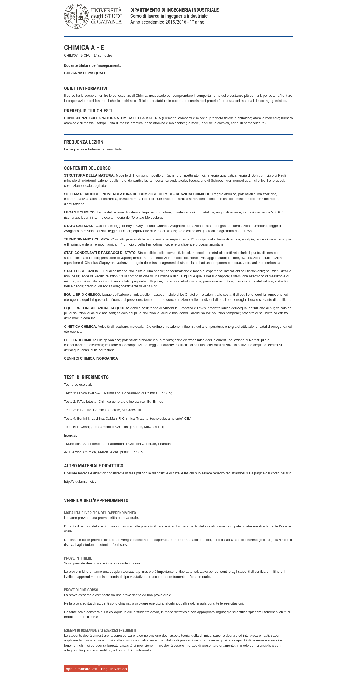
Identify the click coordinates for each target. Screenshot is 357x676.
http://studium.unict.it (80, 482)
